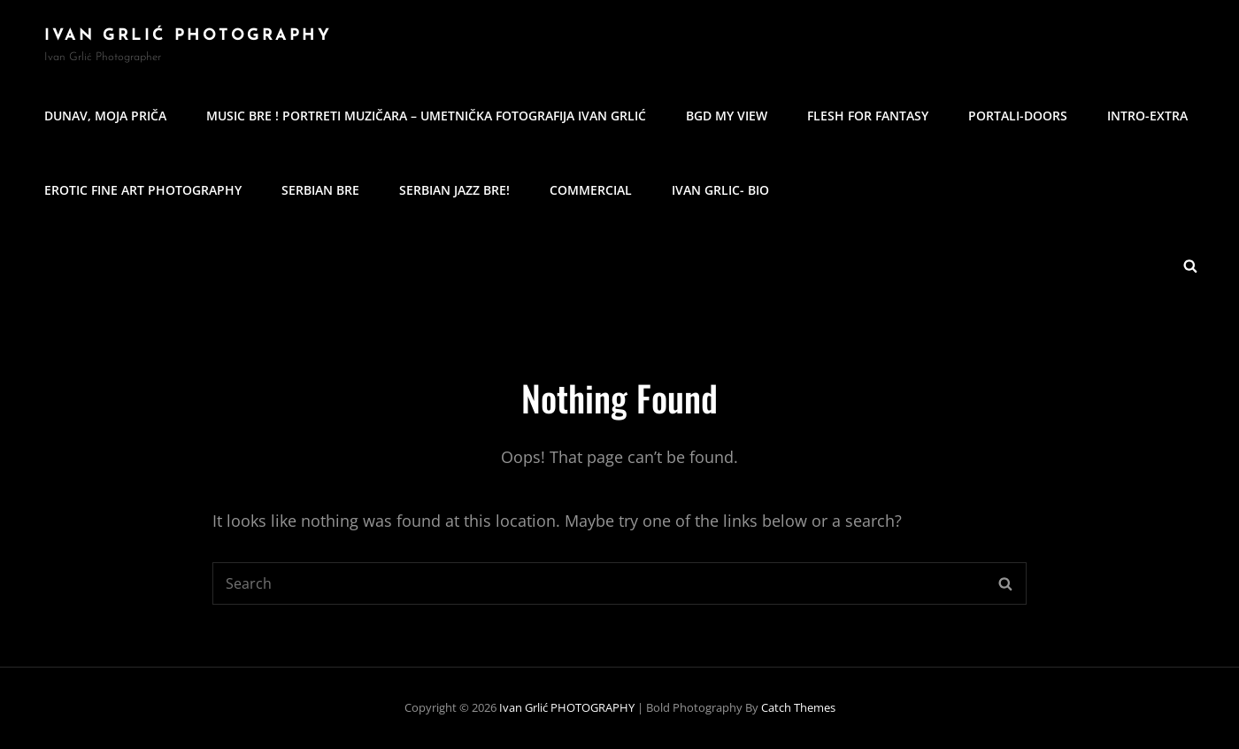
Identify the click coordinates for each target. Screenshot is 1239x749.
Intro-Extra (1147, 115)
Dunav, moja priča (105, 115)
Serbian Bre (320, 189)
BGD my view (726, 115)
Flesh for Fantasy (867, 115)
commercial (591, 189)
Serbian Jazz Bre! (454, 189)
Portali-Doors (1017, 115)
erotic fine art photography (143, 189)
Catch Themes (798, 707)
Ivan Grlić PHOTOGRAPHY (188, 35)
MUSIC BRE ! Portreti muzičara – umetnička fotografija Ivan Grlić (426, 115)
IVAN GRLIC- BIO (720, 189)
